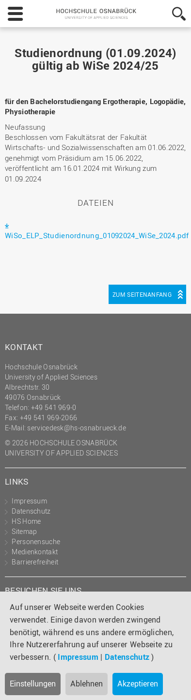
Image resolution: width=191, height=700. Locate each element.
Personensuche (36, 541)
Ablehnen (86, 683)
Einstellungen (33, 683)
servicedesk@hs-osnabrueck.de (76, 427)
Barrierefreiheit (35, 561)
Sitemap (24, 531)
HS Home (26, 521)
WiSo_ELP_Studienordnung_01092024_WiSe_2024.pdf (97, 235)
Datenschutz (127, 657)
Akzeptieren (137, 683)
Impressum (78, 657)
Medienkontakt (35, 551)
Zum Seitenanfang (142, 294)
